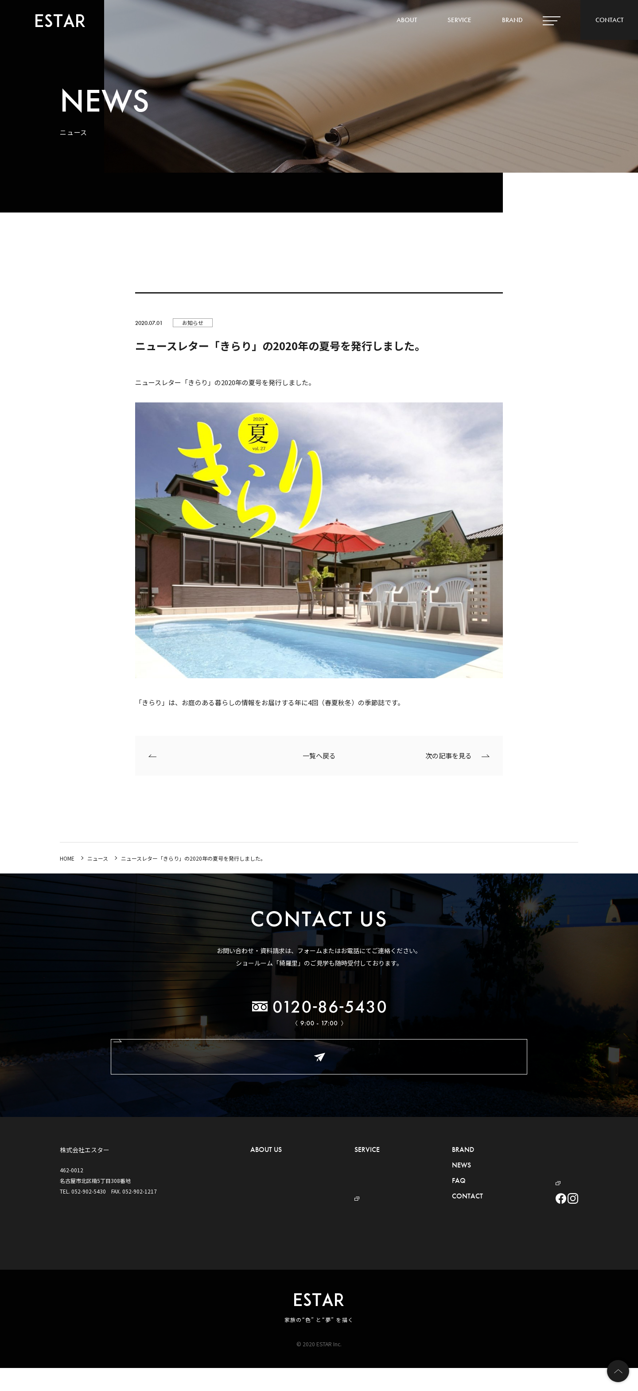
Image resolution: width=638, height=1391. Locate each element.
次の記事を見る (448, 755)
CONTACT (609, 19)
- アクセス (262, 1190)
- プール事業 (347, 1190)
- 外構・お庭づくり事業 (355, 1163)
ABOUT (407, 19)
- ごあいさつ (265, 1163)
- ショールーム (267, 1203)
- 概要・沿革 (265, 1176)
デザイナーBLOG (523, 1176)
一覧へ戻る (319, 755)
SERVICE (459, 19)
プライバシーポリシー (525, 1163)
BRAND (512, 19)
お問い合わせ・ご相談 (319, 1056)
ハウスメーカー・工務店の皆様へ (538, 1150)
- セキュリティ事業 (350, 1176)
